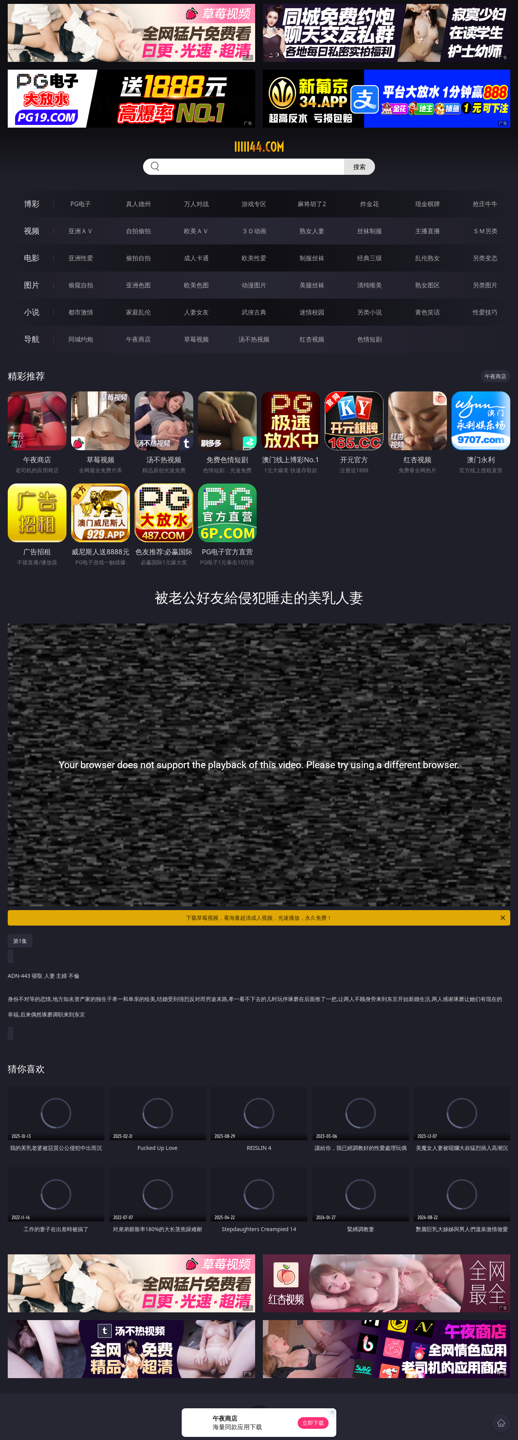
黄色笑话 (427, 312)
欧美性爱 (254, 258)
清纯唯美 (369, 285)
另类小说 (369, 312)
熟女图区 (427, 285)
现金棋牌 (427, 204)
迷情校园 (312, 312)
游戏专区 (254, 204)
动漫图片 (254, 285)
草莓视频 (196, 339)
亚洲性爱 (80, 258)
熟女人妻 (312, 231)
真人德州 (138, 204)
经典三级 (369, 258)
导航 (31, 339)
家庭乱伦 (138, 312)
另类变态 (485, 258)
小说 (31, 312)
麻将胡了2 (312, 204)
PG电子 (80, 204)
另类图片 (485, 285)
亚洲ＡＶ (80, 231)
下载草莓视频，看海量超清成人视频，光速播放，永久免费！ (346, 917)
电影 (31, 258)
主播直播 (427, 231)
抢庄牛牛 (485, 204)
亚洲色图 (138, 285)
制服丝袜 (312, 258)
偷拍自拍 (138, 258)
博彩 (31, 203)
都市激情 (80, 312)
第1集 (20, 941)
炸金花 (369, 204)
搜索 (359, 166)
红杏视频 (312, 339)
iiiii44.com (259, 147)
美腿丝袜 (312, 285)
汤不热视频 (254, 339)
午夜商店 (138, 339)
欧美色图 (196, 285)
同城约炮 (80, 339)
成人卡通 (196, 258)
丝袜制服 (369, 231)
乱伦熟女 (427, 258)
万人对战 (196, 204)
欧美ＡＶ (196, 231)
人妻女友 (196, 312)
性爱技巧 (485, 312)
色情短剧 (369, 339)
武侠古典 (254, 312)
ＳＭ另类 (485, 231)
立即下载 (313, 1422)
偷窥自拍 (80, 285)
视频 (31, 230)
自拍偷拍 (138, 231)
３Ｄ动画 (254, 231)
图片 (31, 285)
